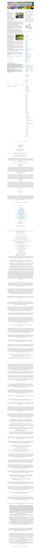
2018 (26, 103)
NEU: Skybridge (27, 40)
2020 (26, 101)
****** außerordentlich (27, 90)
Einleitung (21, 207)
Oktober (27, 115)
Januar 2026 (26, 82)
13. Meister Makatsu (27, 55)
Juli (26, 127)
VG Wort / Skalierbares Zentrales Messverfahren (21, 213)
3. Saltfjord (26, 45)
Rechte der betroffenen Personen (21, 218)
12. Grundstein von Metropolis (28, 54)
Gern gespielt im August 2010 (29, 118)
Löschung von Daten (21, 216)
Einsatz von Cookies (21, 212)
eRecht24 (22, 189)
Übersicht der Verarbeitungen (21, 209)
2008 (26, 136)
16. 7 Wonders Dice (27, 58)
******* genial (26, 91)
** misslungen (11, 58)
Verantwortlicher (21, 208)
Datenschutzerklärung (27, 31)
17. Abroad (26, 59)
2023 (26, 98)
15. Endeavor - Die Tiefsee (28, 57)
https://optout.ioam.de (10, 379)
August (27, 117)
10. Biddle (26, 52)
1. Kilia (26, 43)
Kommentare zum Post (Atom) (13, 86)
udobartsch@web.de (22, 149)
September (27, 116)
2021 (26, 100)
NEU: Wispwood (27, 42)
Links (25, 32)
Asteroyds (27, 126)
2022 (26, 99)
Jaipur (27, 125)
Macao (27, 122)
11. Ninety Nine (26, 53)
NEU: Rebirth (26, 41)
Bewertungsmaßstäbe (30, 21)
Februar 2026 (26, 81)
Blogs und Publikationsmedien (21, 214)
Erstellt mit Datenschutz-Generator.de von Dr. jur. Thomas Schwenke (20, 162)
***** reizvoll (26, 89)
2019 (26, 102)
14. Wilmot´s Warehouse (28, 56)
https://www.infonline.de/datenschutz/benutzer (20, 380)
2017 (26, 104)
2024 (26, 97)
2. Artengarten (26, 44)
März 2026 (26, 80)
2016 (26, 105)
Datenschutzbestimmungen (18, 67)
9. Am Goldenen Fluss (27, 51)
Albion (8, 11)
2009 (26, 135)
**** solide (26, 88)
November (27, 114)
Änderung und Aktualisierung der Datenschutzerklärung (21, 217)
